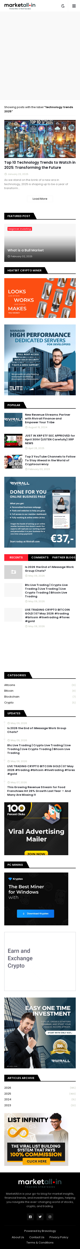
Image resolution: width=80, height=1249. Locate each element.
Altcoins (40, 685)
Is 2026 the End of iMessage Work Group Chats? (49, 569)
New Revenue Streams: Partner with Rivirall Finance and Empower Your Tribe (47, 418)
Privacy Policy (58, 1237)
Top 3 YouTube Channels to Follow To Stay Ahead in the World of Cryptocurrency (50, 460)
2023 (40, 1105)
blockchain (40, 697)
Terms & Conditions (40, 1243)
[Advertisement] (40, 55)
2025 (40, 1094)
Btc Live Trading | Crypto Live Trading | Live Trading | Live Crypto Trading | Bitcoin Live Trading (46, 591)
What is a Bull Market (25, 250)
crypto (40, 703)
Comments (40, 557)
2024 (40, 1099)
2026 (40, 1088)
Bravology (49, 1231)
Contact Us (36, 1237)
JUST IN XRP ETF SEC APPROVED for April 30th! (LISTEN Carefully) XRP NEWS (50, 439)
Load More (40, 199)
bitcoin (40, 691)
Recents (16, 557)
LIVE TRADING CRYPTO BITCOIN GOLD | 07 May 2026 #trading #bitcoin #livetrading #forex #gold (47, 615)
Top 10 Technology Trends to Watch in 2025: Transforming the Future (40, 165)
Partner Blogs (64, 557)
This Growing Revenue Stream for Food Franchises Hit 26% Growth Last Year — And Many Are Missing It (39, 791)
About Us (18, 1237)
